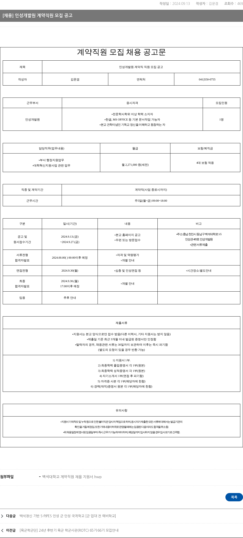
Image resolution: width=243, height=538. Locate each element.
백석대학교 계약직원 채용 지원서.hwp (71, 477)
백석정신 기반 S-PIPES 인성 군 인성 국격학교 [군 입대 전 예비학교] (68, 516)
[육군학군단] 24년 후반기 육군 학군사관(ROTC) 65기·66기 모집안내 (69, 530)
